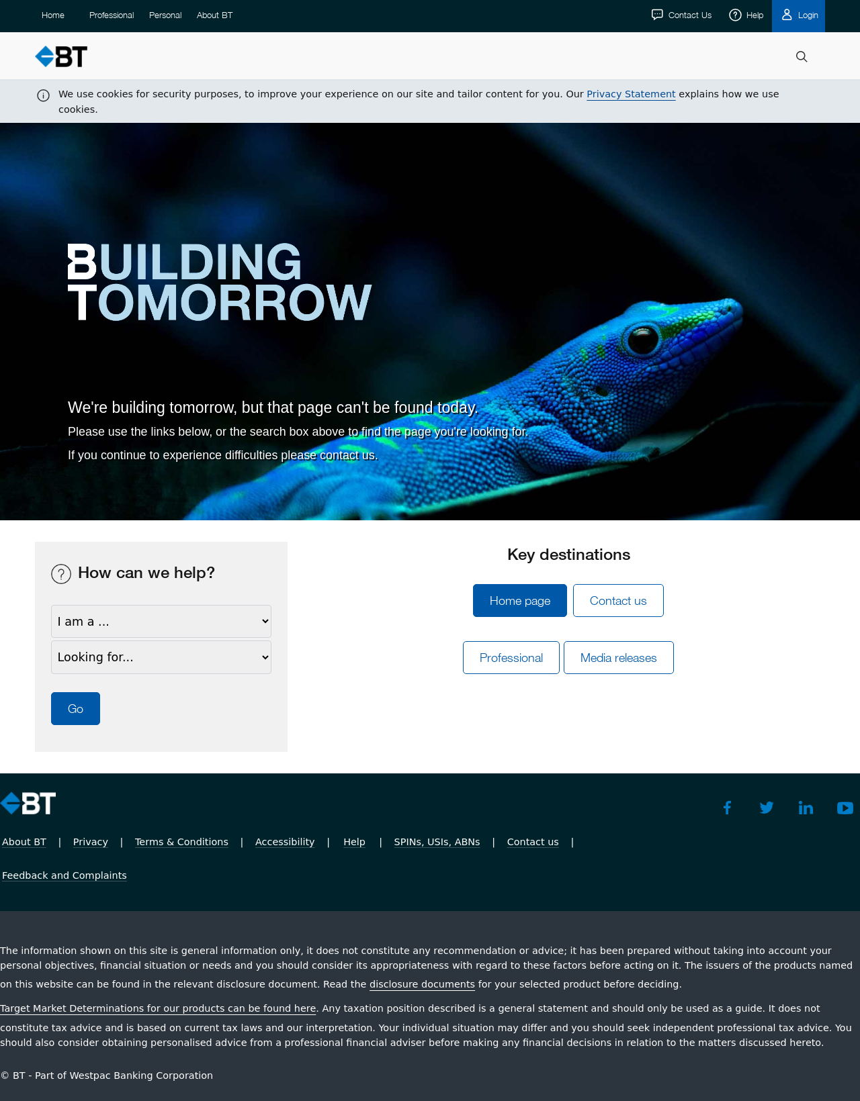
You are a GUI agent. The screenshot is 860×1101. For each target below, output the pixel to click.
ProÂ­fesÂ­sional (511, 658)
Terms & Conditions (181, 841)
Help (753, 57)
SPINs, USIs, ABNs (437, 841)
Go (75, 709)
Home (53, 57)
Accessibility (285, 841)
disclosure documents (422, 984)
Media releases (626, 658)
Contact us (618, 600)
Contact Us (689, 57)
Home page (520, 600)
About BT (214, 57)
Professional (111, 57)
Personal (165, 57)
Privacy (90, 841)
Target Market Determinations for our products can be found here (158, 1008)
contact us (347, 455)
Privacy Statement (631, 13)
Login (807, 57)
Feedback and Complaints (64, 875)
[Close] (842, 17)
